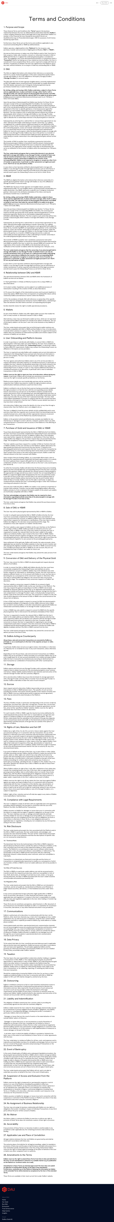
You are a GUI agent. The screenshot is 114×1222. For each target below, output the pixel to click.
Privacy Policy (101, 1194)
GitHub (89, 1192)
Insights (64, 3)
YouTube (89, 1204)
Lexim (75, 1198)
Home (24, 3)
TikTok (89, 1202)
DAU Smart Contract (103, 1196)
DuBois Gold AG (78, 1192)
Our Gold (32, 3)
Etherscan (90, 1194)
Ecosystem (40, 3)
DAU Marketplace (75, 3)
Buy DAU (60, 1196)
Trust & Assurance (53, 3)
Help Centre (88, 3)
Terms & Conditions (103, 1192)
